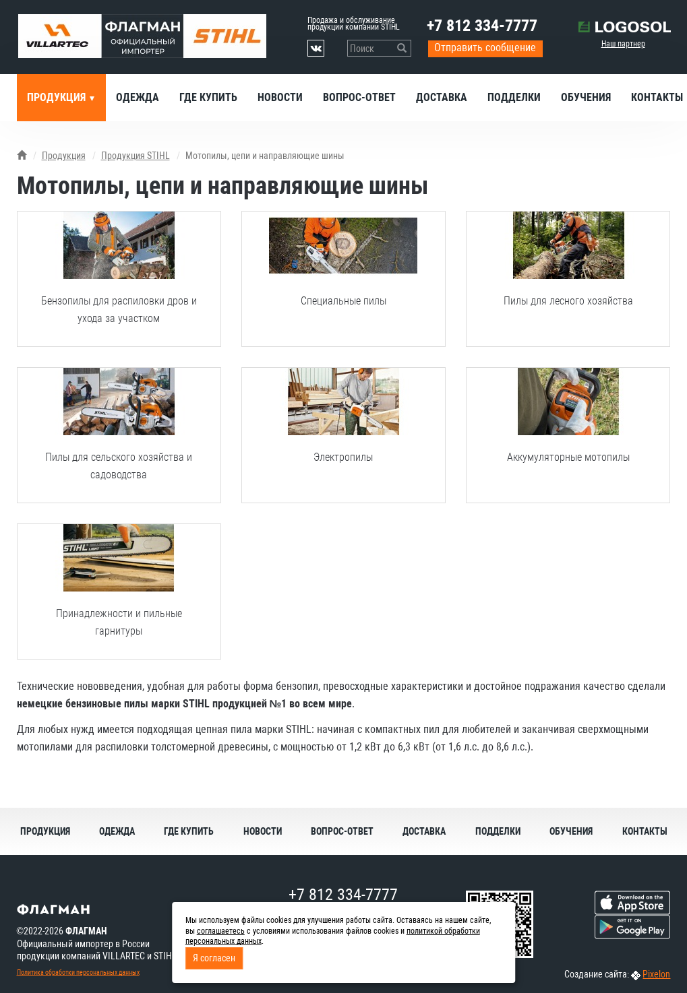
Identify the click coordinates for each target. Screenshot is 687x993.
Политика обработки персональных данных (78, 972)
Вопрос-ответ (359, 97)
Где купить (208, 97)
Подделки (514, 97)
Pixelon (656, 974)
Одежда (137, 97)
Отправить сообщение (485, 47)
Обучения (586, 97)
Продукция (57, 97)
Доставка (441, 97)
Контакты (644, 831)
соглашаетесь (221, 931)
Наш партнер (623, 44)
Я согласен (214, 958)
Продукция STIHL (135, 155)
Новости (280, 97)
